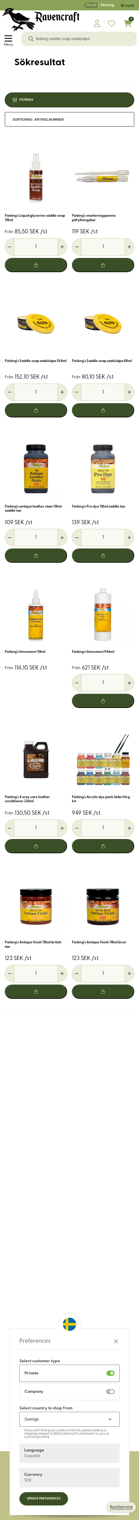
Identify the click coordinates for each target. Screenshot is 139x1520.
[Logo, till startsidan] (41, 20)
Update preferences (44, 1498)
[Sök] (31, 39)
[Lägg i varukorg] (36, 265)
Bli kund (127, 6)
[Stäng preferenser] (116, 1341)
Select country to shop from (45, 1408)
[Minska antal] (9, 247)
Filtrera (26, 100)
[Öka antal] (62, 247)
